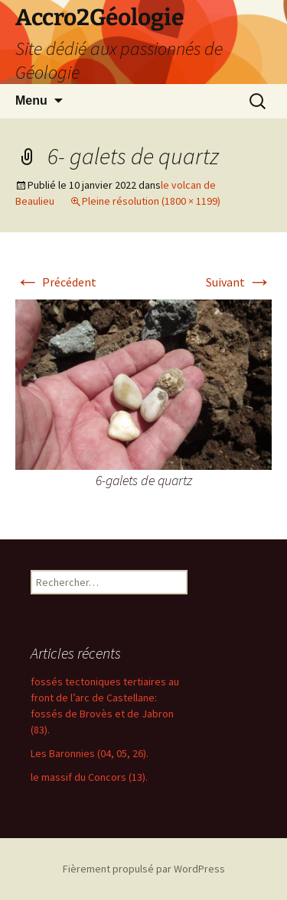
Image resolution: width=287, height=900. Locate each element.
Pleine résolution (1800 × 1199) (151, 201)
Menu (31, 100)
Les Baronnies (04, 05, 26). (89, 753)
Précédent (55, 282)
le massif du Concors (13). (89, 777)
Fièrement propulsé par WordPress (144, 869)
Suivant (239, 282)
